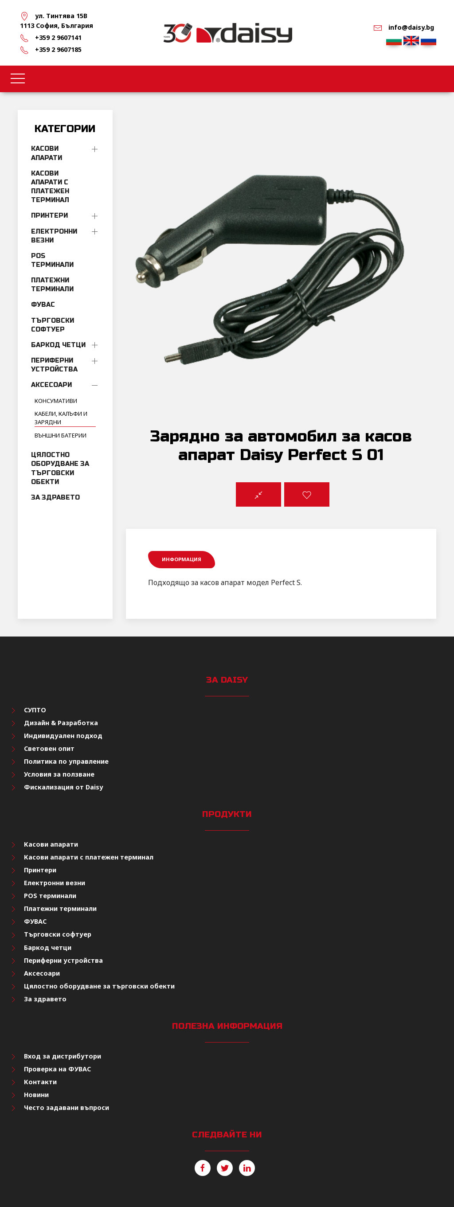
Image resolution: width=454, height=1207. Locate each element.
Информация (181, 559)
